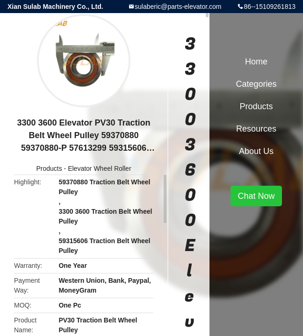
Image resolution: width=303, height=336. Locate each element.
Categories (256, 84)
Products (49, 168)
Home (256, 61)
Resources (256, 128)
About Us (256, 151)
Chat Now (256, 196)
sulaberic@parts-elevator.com (178, 6)
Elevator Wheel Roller (99, 168)
